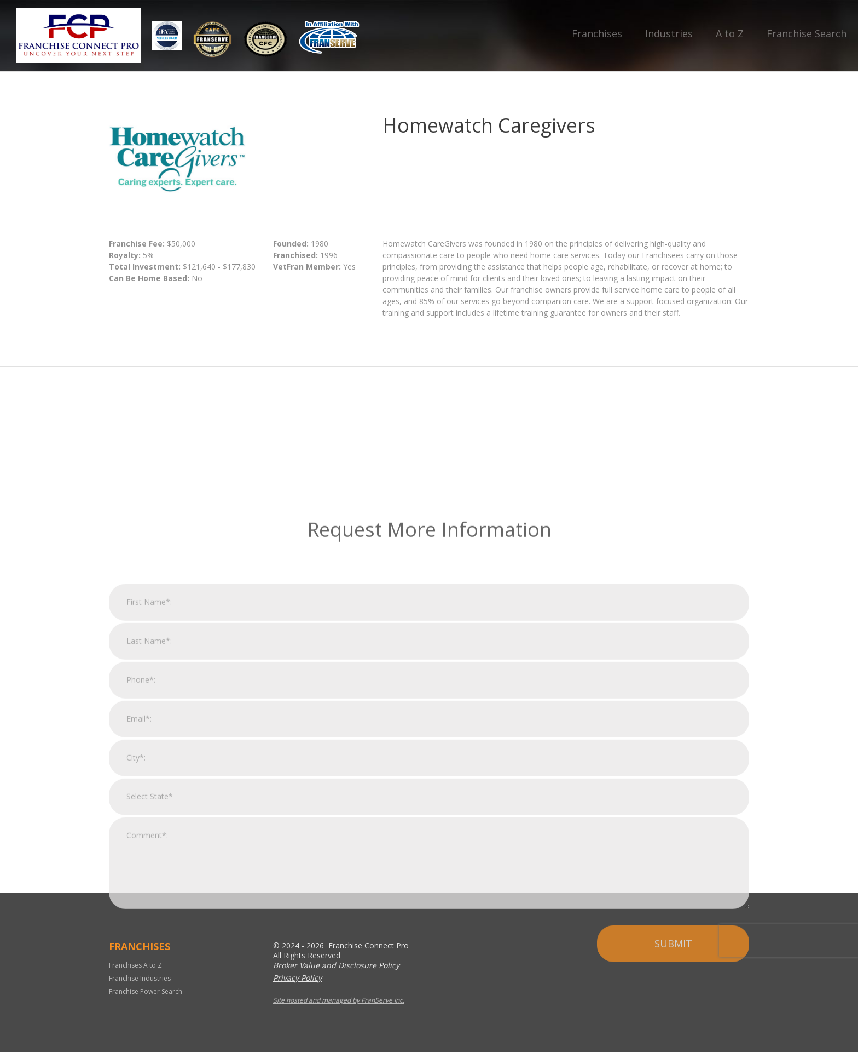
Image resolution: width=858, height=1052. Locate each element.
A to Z (730, 33)
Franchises (597, 33)
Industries (669, 33)
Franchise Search (807, 33)
